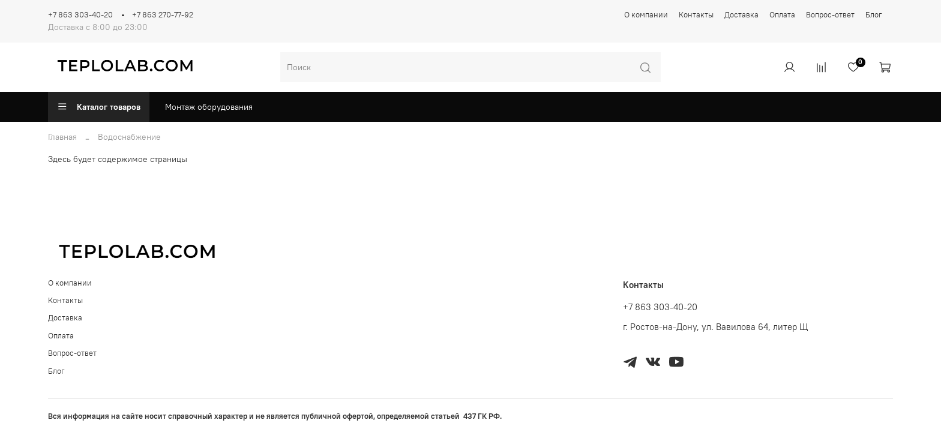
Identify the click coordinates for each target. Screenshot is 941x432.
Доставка (741, 14)
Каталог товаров (98, 106)
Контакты (696, 14)
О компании (646, 14)
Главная (62, 136)
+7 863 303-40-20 (80, 14)
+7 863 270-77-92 (162, 14)
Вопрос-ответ (830, 14)
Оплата (782, 14)
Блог (873, 14)
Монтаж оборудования (209, 106)
